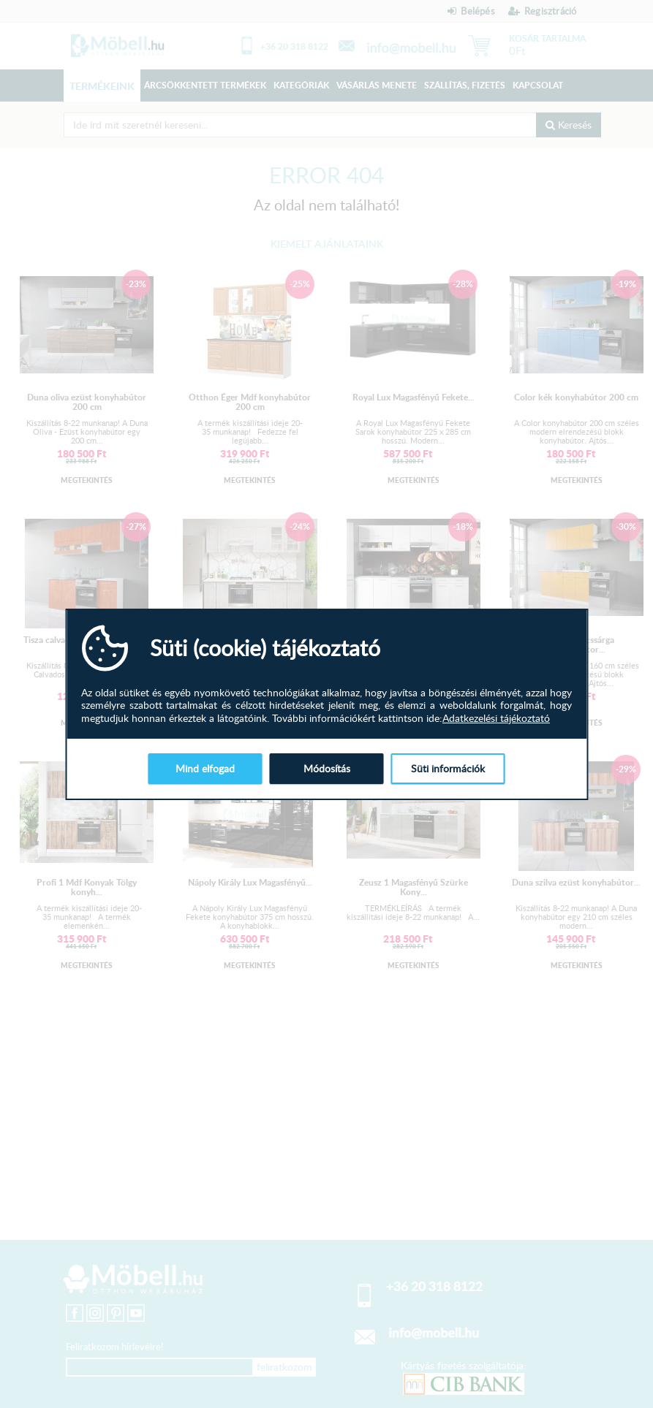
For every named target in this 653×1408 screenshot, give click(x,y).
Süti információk (448, 768)
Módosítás (326, 768)
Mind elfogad (205, 768)
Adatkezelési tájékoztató (496, 718)
